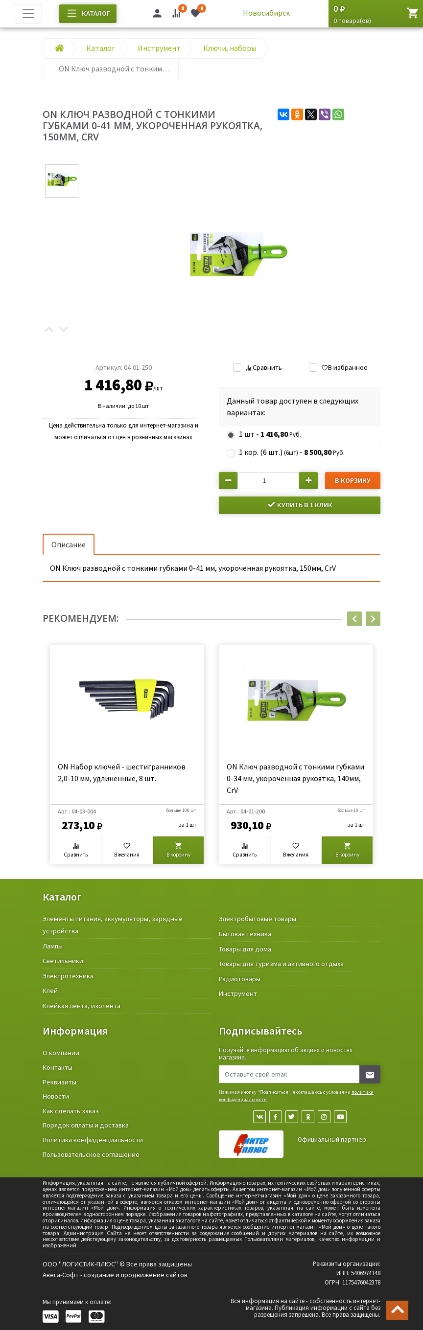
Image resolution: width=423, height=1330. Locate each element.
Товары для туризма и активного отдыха (281, 963)
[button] (49, 329)
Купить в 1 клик (299, 504)
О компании (61, 1052)
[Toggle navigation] (28, 13)
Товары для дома (245, 949)
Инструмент (238, 993)
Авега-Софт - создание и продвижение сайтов (115, 1274)
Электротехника (68, 975)
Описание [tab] (68, 544)
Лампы (53, 946)
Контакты (57, 1067)
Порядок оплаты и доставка (86, 1125)
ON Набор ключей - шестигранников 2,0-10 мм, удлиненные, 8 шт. (122, 772)
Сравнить (263, 367)
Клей (50, 990)
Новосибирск (266, 13)
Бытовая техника (245, 933)
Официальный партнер (332, 1139)
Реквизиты (59, 1082)
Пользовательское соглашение (91, 1154)
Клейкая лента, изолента (81, 1005)
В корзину (353, 480)
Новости (56, 1096)
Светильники (63, 960)
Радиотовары (239, 978)
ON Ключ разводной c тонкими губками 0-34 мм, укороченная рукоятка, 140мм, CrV (295, 778)
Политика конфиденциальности (93, 1139)
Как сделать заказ (71, 1110)
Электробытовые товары (257, 918)
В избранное (344, 367)
